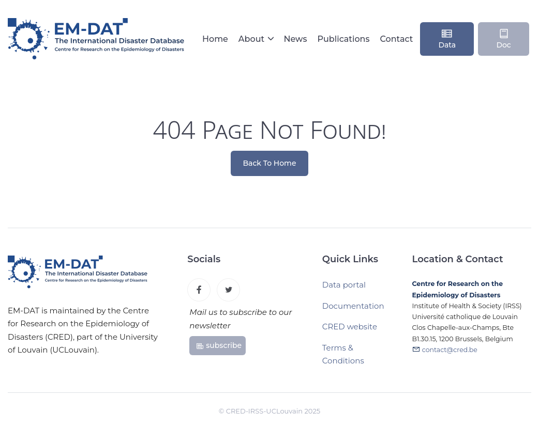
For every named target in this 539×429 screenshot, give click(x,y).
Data (447, 38)
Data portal (344, 285)
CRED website (349, 326)
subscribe (219, 345)
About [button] (252, 39)
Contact (396, 39)
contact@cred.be (449, 350)
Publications (343, 39)
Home (215, 39)
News (295, 39)
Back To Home (269, 163)
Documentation (353, 306)
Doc (503, 38)
